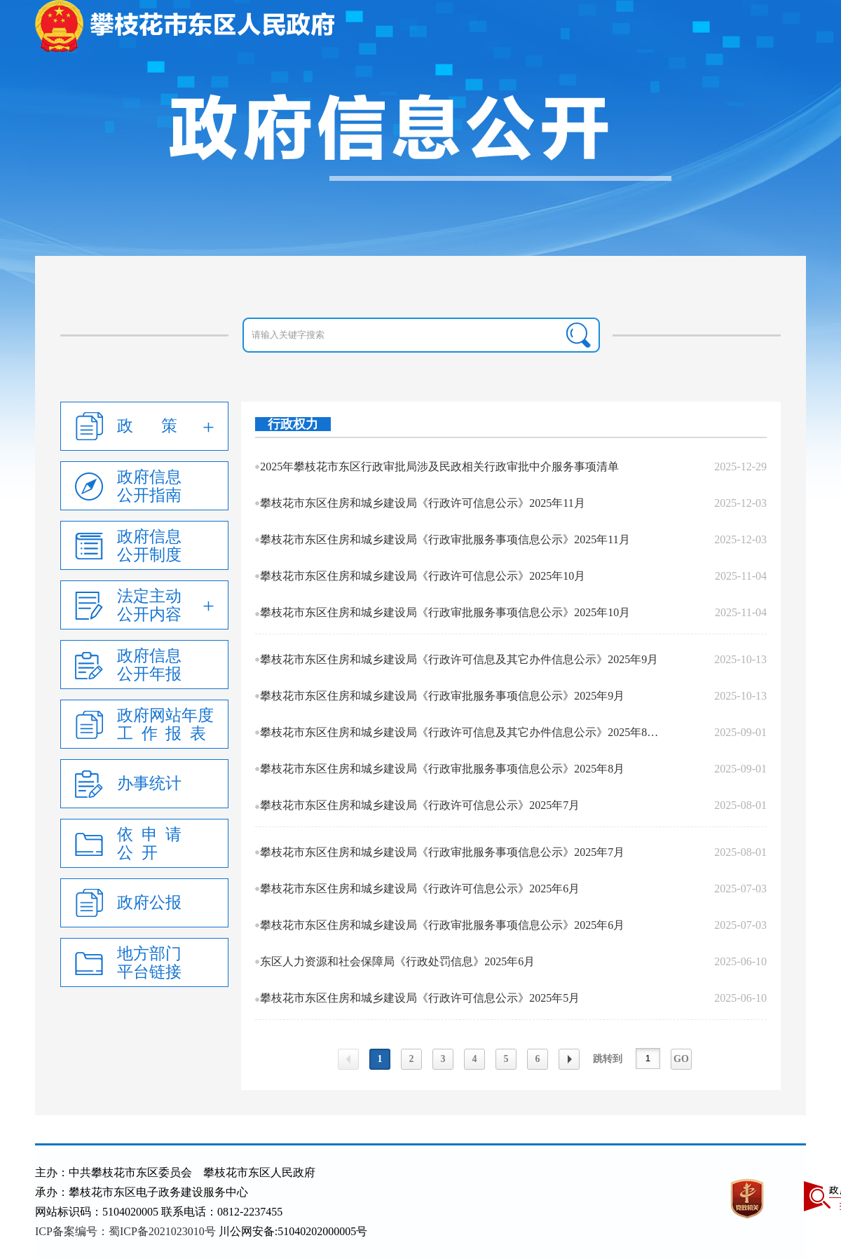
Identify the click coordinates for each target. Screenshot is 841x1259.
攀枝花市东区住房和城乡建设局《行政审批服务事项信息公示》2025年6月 (442, 925)
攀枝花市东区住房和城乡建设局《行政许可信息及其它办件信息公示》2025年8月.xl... (462, 732)
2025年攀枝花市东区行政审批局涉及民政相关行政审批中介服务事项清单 (439, 466)
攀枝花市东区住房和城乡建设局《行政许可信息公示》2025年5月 (420, 998)
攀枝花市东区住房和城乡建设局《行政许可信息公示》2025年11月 (422, 503)
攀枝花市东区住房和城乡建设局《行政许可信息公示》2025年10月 (422, 576)
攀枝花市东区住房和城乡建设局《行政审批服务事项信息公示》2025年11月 (444, 539)
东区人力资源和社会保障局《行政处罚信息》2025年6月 (397, 961)
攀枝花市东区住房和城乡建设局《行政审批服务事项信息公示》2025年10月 (445, 612)
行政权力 (293, 424)
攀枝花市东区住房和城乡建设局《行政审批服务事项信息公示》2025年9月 (442, 696)
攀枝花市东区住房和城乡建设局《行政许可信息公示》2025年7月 (420, 805)
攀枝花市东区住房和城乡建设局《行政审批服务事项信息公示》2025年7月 (442, 852)
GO (681, 1059)
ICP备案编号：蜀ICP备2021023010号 (125, 1231)
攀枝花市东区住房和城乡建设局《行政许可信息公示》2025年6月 (420, 888)
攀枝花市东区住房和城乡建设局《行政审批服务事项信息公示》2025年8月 (442, 769)
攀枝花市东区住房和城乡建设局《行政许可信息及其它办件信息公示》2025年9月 (459, 659)
